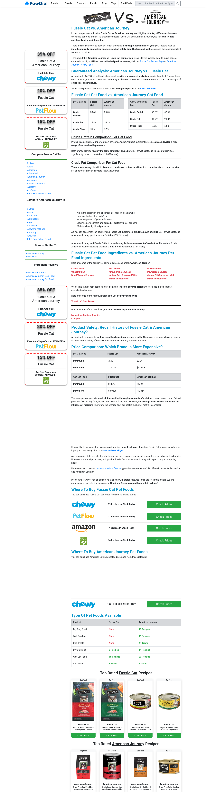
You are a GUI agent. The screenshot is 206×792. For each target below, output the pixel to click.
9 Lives (30, 163)
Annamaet (32, 180)
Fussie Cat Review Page (152, 61)
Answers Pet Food (36, 183)
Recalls (93, 3)
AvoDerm (31, 190)
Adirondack (33, 173)
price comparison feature (108, 468)
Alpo (29, 222)
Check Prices (164, 504)
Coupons (81, 3)
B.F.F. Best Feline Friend (39, 193)
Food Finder (127, 3)
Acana (30, 166)
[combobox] (155, 3)
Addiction (32, 170)
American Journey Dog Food (40, 276)
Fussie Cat (31, 256)
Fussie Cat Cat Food (36, 272)
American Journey (36, 176)
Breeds (68, 3)
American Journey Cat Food (40, 279)
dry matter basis (147, 88)
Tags (113, 3)
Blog (104, 3)
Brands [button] (55, 3)
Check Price (83, 735)
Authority (31, 187)
